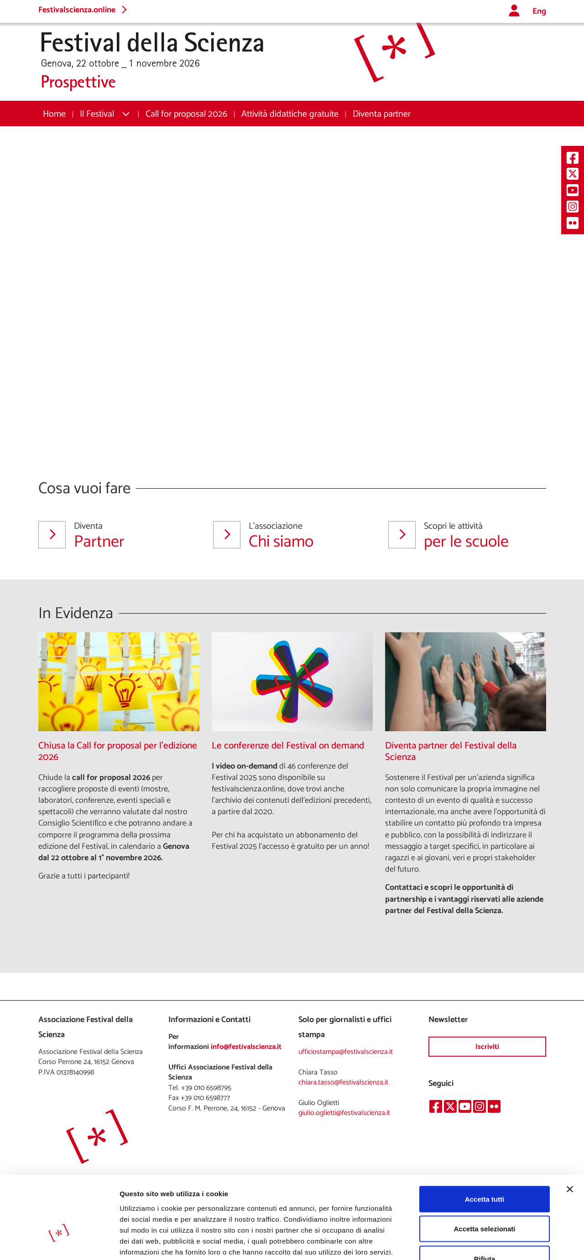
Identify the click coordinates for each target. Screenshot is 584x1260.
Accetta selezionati (484, 1170)
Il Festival (97, 114)
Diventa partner (382, 114)
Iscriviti (487, 1047)
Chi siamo (289, 535)
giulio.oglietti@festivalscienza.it (344, 1113)
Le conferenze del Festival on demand (288, 746)
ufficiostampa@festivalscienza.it (345, 1052)
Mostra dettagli (480, 1242)
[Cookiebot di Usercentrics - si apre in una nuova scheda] (59, 1242)
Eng (539, 11)
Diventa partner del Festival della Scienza (450, 751)
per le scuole (464, 535)
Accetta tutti (485, 1140)
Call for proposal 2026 (186, 114)
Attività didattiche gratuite (290, 114)
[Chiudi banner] (570, 1130)
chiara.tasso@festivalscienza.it (343, 1082)
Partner (114, 535)
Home (54, 114)
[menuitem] (54, 114)
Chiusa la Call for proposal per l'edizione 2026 (117, 751)
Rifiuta (484, 1200)
